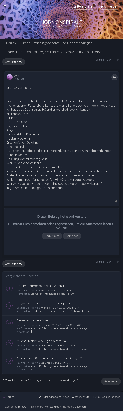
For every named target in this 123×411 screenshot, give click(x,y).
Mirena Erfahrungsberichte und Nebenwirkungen (59, 328)
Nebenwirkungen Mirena (34, 320)
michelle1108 (48, 307)
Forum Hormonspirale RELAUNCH (41, 286)
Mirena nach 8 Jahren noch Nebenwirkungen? (49, 358)
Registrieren (52, 235)
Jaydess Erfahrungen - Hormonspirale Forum (49, 303)
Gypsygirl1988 (49, 325)
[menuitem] (109, 6)
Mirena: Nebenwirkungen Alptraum (41, 341)
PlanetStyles (51, 406)
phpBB (22, 406)
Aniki (17, 75)
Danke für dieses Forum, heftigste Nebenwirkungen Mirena (52, 51)
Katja (44, 290)
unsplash (80, 406)
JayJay (45, 362)
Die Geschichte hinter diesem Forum (52, 293)
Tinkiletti (46, 345)
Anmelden (72, 235)
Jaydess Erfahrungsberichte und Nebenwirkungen (60, 311)
